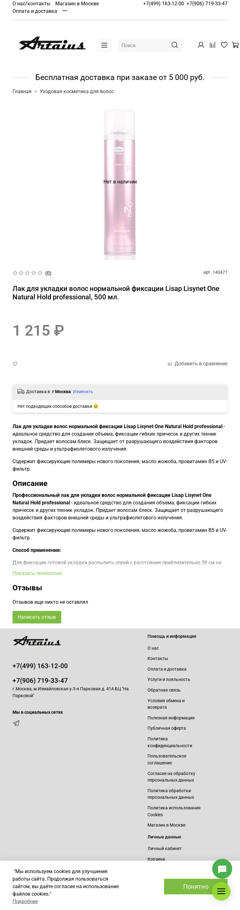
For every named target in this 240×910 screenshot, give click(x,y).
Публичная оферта (167, 728)
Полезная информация (171, 718)
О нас (153, 648)
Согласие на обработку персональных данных (171, 777)
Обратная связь (164, 690)
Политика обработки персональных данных (171, 794)
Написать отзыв (37, 617)
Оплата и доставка (34, 11)
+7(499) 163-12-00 (163, 4)
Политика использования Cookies (174, 811)
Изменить (83, 391)
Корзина (156, 859)
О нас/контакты (31, 4)
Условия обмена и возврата (166, 704)
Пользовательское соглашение (167, 759)
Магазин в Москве (77, 4)
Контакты (158, 658)
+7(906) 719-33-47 (207, 4)
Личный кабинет (165, 848)
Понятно (195, 886)
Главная (22, 91)
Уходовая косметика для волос (77, 91)
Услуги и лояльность (169, 679)
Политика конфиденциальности (170, 742)
